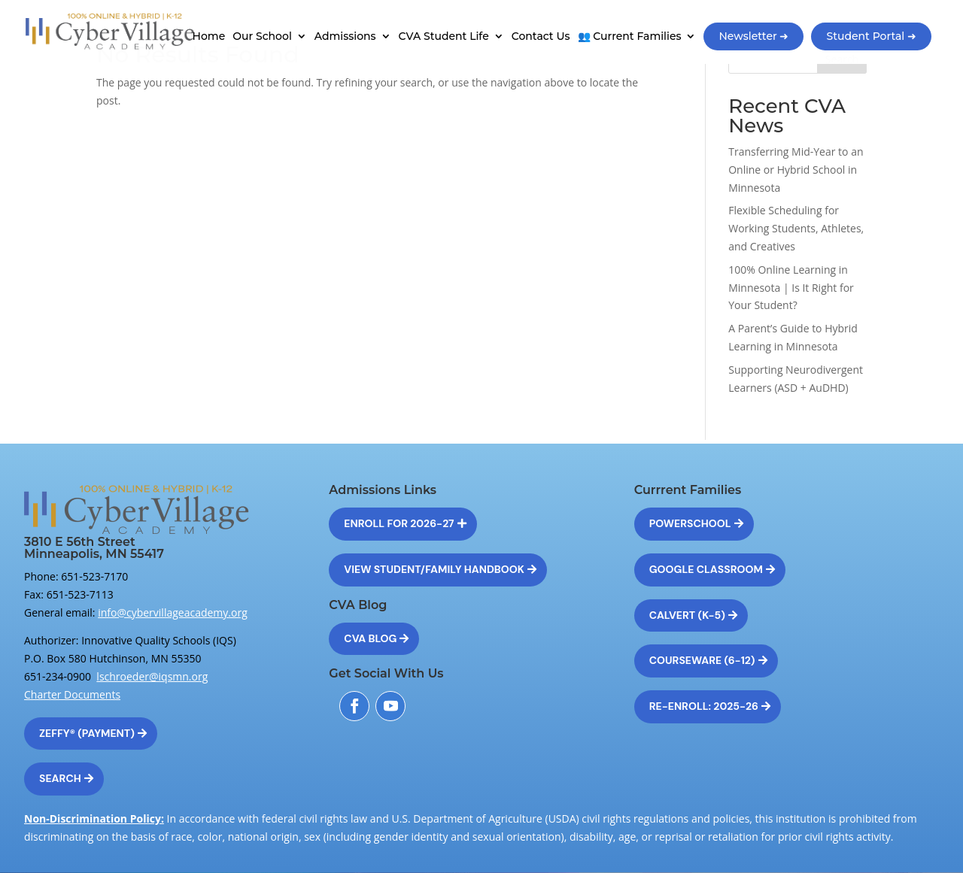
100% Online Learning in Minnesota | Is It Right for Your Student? (791, 287)
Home (209, 37)
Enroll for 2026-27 (399, 523)
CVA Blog (370, 638)
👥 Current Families (630, 37)
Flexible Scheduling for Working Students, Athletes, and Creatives (796, 228)
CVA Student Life (444, 37)
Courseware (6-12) (702, 660)
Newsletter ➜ (753, 36)
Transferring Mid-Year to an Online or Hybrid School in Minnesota (795, 169)
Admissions (345, 37)
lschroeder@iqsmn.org (152, 676)
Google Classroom (706, 569)
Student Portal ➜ (871, 36)
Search (60, 778)
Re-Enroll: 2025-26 (703, 706)
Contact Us (541, 37)
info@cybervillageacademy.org (173, 612)
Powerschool (690, 523)
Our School (262, 37)
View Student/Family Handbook (434, 569)
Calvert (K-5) (687, 615)
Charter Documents (72, 694)
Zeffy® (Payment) (87, 733)
